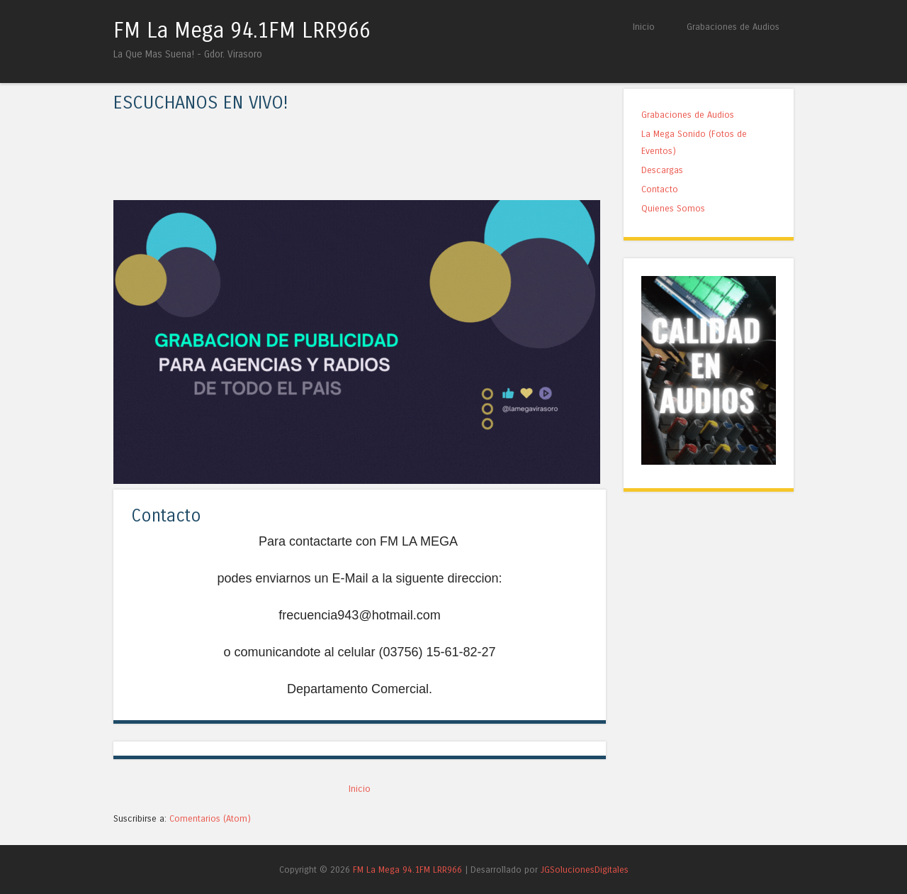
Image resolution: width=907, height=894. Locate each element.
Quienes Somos (673, 208)
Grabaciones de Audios (733, 26)
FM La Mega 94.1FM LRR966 (242, 30)
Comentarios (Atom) (210, 818)
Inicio (644, 26)
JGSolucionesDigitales (585, 869)
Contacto (166, 516)
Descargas (662, 170)
